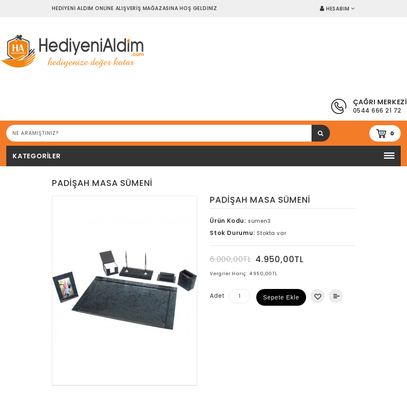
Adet (217, 295)
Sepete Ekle (281, 297)
